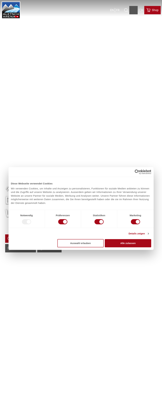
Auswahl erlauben (80, 243)
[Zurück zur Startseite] (11, 10)
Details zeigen (137, 233)
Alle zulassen (128, 243)
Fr (117, 10)
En (112, 10)
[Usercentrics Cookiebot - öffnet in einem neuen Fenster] (137, 171)
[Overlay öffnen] (126, 10)
